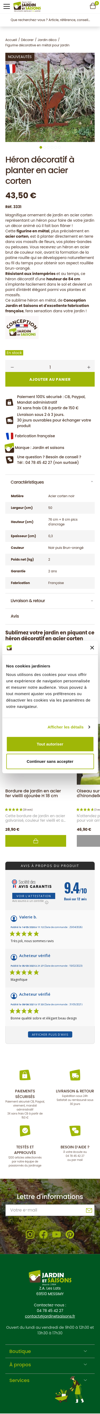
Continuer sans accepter (50, 761)
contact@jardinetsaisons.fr (50, 1316)
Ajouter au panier (35, 841)
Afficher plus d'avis (50, 1034)
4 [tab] (52, 147)
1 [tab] (40, 147)
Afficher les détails (65, 727)
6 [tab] (59, 147)
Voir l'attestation (34, 896)
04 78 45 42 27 (75, 1156)
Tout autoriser (50, 744)
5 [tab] (55, 147)
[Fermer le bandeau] (92, 648)
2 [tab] (44, 147)
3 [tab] (48, 147)
